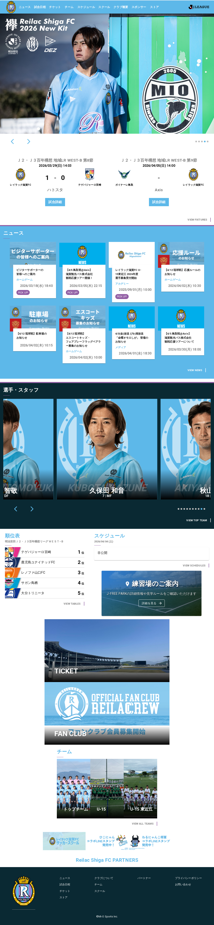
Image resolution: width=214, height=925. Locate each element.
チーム (69, 6)
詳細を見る (152, 603)
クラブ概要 (120, 6)
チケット (55, 6)
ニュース (25, 6)
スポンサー (139, 6)
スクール (104, 6)
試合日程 (40, 6)
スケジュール (86, 6)
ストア (154, 6)
